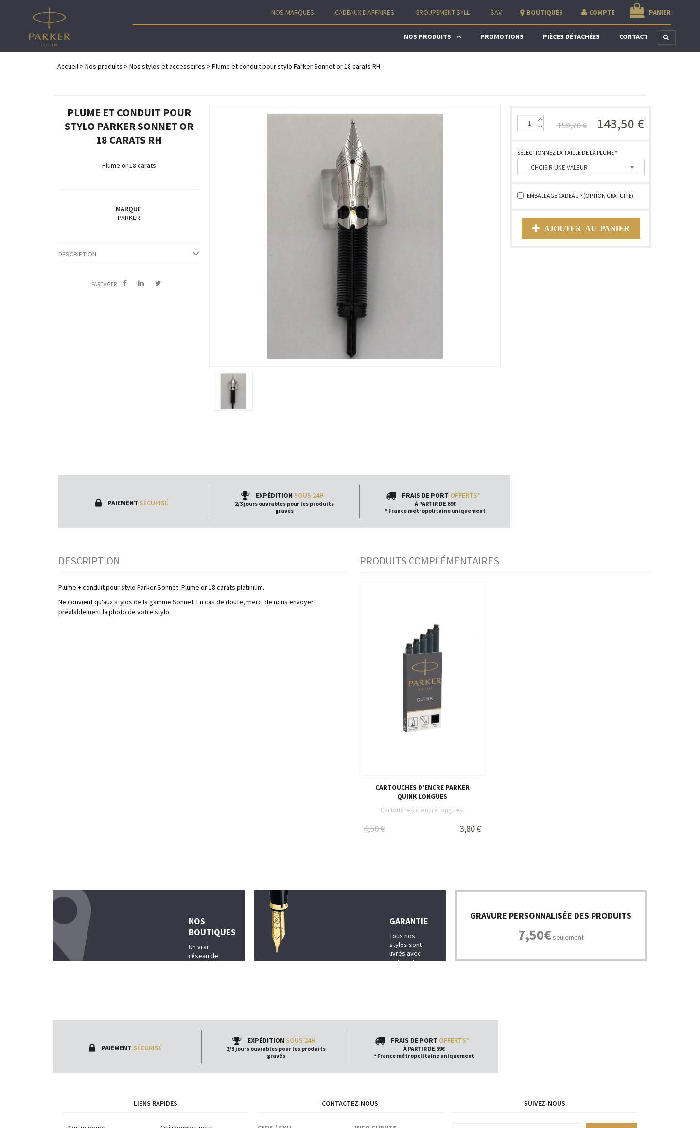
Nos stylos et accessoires (167, 66)
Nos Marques (292, 12)
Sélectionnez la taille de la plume (567, 152)
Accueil (67, 66)
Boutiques (544, 12)
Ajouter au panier (581, 228)
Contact (633, 36)
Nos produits (427, 36)
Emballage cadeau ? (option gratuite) (575, 195)
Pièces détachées (571, 36)
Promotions (502, 36)
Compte (602, 12)
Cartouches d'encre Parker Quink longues (422, 792)
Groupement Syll (442, 12)
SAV (496, 12)
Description (128, 254)
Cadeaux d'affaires (364, 12)
